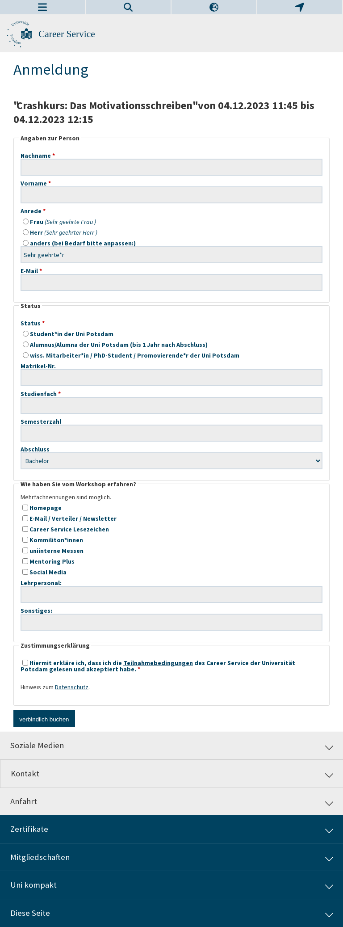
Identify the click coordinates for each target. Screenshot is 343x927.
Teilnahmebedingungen (158, 663)
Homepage (42, 508)
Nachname (171, 155)
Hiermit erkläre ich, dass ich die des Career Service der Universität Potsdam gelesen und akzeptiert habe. (158, 666)
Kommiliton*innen (52, 540)
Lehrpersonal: (171, 583)
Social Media (44, 572)
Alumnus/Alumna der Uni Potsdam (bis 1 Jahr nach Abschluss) (115, 344)
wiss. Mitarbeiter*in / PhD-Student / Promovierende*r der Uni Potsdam (131, 355)
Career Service (66, 34)
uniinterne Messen (53, 551)
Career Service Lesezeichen (65, 529)
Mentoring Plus (48, 561)
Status (31, 323)
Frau (59, 222)
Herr (60, 232)
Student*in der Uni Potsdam (68, 334)
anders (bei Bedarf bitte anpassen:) (171, 243)
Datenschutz (71, 687)
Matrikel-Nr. (171, 366)
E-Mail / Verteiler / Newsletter (69, 518)
